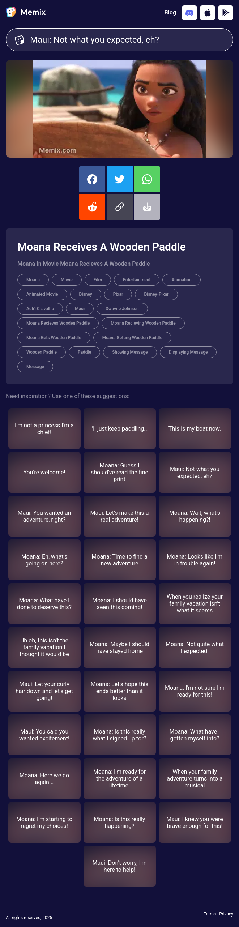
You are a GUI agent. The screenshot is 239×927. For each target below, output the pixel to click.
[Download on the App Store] (207, 12)
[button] (120, 207)
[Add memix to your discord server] (189, 12)
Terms (210, 914)
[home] (26, 13)
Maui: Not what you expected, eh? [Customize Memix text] (127, 39)
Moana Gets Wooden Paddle (53, 337)
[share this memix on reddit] (92, 207)
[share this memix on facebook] (92, 179)
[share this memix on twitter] (120, 179)
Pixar (118, 294)
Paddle (84, 352)
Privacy (226, 914)
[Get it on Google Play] (225, 12)
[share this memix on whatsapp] (147, 179)
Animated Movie (42, 294)
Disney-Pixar (156, 294)
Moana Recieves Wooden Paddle (58, 323)
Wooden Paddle (41, 352)
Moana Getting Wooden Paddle (132, 337)
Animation (181, 279)
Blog (170, 12)
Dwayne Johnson (122, 308)
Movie (67, 279)
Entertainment (136, 279)
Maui (80, 308)
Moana (33, 279)
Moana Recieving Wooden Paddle (143, 323)
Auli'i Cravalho (40, 308)
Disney (85, 294)
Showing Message (130, 352)
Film (98, 279)
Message (35, 366)
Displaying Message (188, 352)
